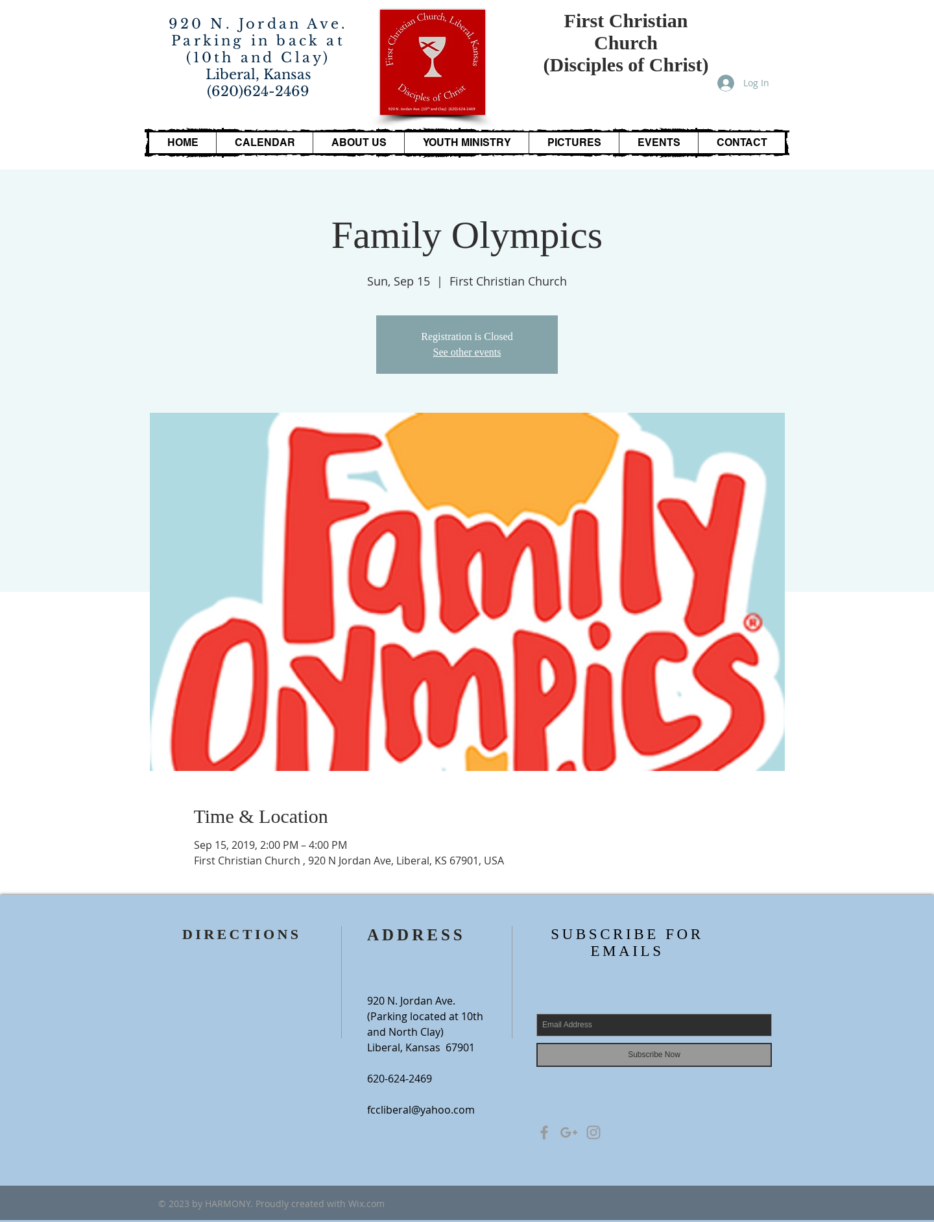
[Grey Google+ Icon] (569, 1132)
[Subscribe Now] (654, 1055)
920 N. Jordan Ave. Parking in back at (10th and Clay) (258, 41)
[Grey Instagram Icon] (593, 1132)
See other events (467, 352)
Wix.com (366, 1203)
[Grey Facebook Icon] (544, 1132)
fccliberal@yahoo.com (421, 1110)
